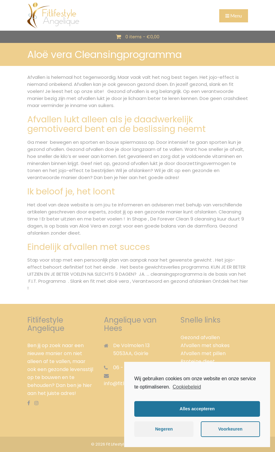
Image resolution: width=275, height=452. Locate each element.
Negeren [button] (164, 429)
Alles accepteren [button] (197, 408)
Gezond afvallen (200, 337)
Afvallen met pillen (203, 353)
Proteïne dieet (198, 361)
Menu (233, 15)
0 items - (142, 37)
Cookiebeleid (187, 386)
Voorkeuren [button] (230, 429)
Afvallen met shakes (205, 345)
